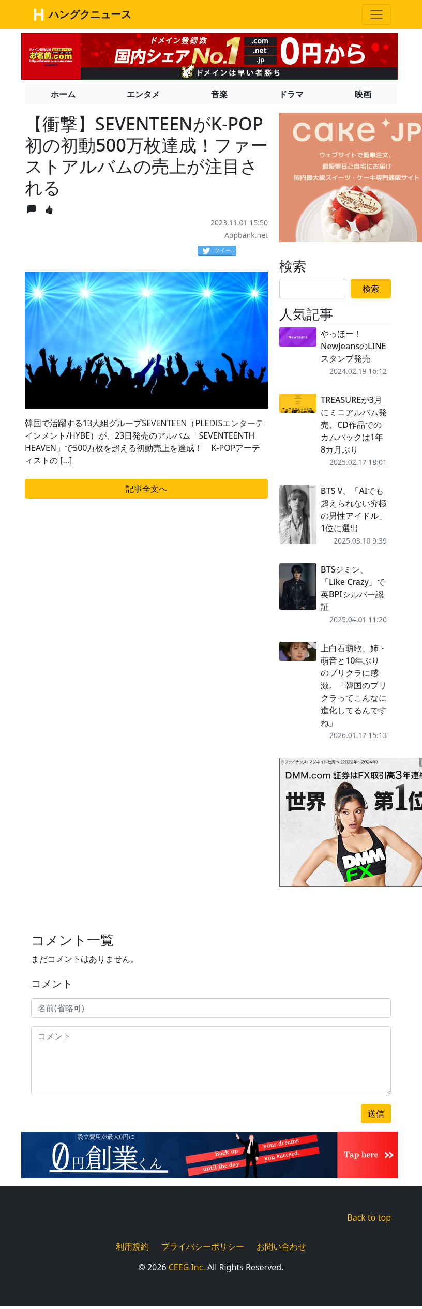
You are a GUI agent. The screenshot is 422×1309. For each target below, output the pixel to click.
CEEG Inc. (187, 1267)
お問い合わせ (281, 1246)
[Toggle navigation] (376, 14)
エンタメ (143, 94)
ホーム (63, 94)
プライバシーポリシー (202, 1246)
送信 (376, 1113)
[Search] (312, 288)
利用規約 (132, 1246)
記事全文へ (146, 488)
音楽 (219, 94)
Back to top (369, 1217)
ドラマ (291, 94)
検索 (371, 288)
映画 (363, 94)
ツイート (219, 251)
